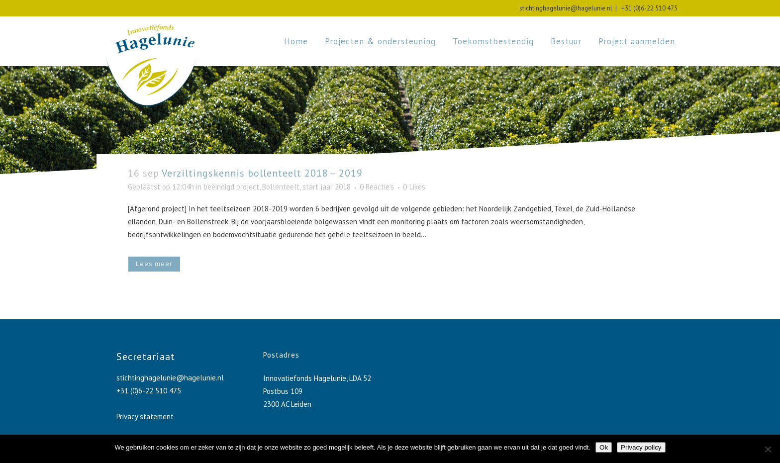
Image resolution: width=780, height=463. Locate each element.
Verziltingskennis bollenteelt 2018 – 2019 (262, 173)
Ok (603, 447)
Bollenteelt (280, 186)
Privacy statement (145, 416)
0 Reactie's (377, 186)
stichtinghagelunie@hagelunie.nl (565, 8)
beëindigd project (231, 186)
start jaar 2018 (326, 186)
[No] (768, 449)
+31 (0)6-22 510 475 (648, 8)
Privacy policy (641, 447)
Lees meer (154, 264)
